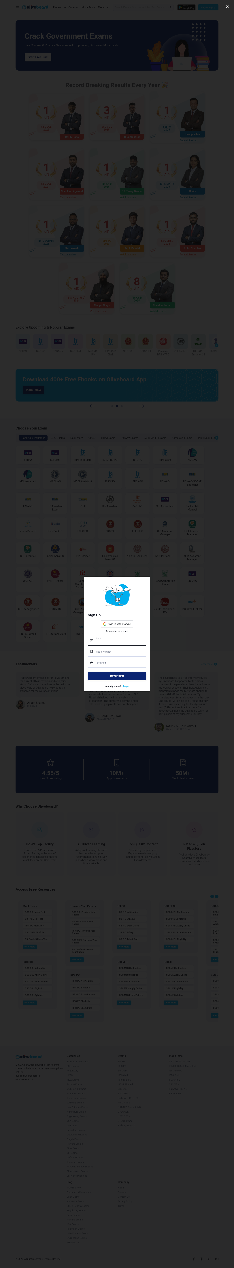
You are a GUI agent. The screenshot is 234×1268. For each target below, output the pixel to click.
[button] (117, 624)
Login (126, 686)
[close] (227, 7)
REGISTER (117, 676)
